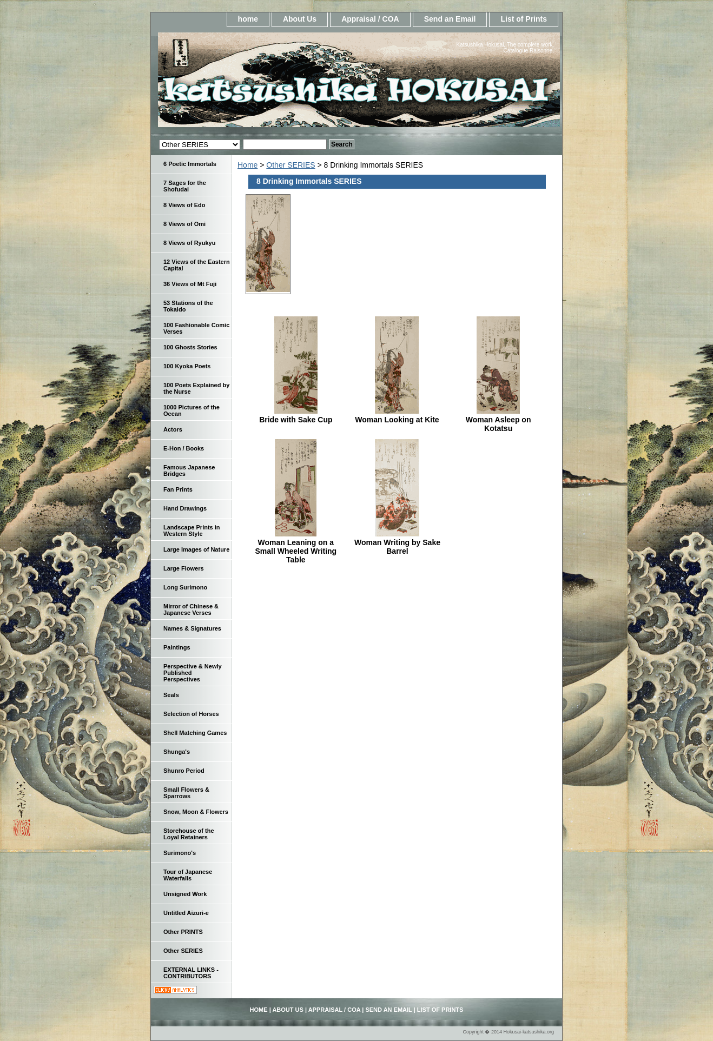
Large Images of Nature (196, 549)
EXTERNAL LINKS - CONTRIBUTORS (191, 972)
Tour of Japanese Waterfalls (187, 874)
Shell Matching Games (195, 733)
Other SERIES (290, 165)
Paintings (176, 647)
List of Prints (523, 19)
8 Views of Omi (184, 224)
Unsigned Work (185, 894)
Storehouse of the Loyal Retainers (188, 833)
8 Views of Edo (184, 205)
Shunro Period (183, 770)
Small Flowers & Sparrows (186, 792)
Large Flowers (183, 568)
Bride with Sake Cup (295, 419)
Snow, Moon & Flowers (195, 811)
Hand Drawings (185, 508)
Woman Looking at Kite (397, 419)
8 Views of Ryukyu (189, 243)
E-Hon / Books (183, 448)
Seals (171, 695)
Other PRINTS (183, 932)
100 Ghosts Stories (190, 347)
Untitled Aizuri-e (186, 913)
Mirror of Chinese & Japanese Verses (191, 609)
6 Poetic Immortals (189, 164)
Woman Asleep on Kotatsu (498, 424)
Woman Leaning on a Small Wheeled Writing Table (296, 551)
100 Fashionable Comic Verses (196, 328)
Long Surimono (185, 587)
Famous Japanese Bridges (189, 470)
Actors (172, 429)
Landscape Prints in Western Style (191, 530)
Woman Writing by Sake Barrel (397, 546)
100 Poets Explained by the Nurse (196, 388)
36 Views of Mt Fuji (189, 284)
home (248, 19)
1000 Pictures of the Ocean (191, 410)
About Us (299, 19)
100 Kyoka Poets (186, 366)
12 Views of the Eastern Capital (196, 264)
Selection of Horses (191, 714)
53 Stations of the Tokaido (188, 306)
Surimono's (179, 853)
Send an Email (450, 19)
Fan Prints (178, 489)
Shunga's (176, 751)
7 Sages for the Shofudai (184, 186)
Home (247, 165)
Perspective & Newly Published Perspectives (192, 672)
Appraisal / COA (370, 19)
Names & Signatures (192, 628)
